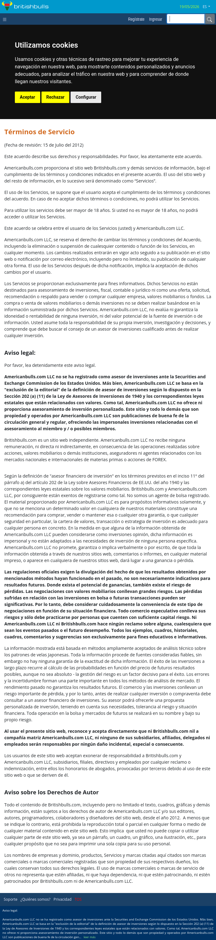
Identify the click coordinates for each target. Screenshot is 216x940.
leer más (89, 937)
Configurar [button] (86, 97)
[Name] (209, 19)
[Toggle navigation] (6, 19)
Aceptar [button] (27, 97)
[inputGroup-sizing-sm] (186, 19)
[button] (209, 7)
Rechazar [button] (55, 97)
